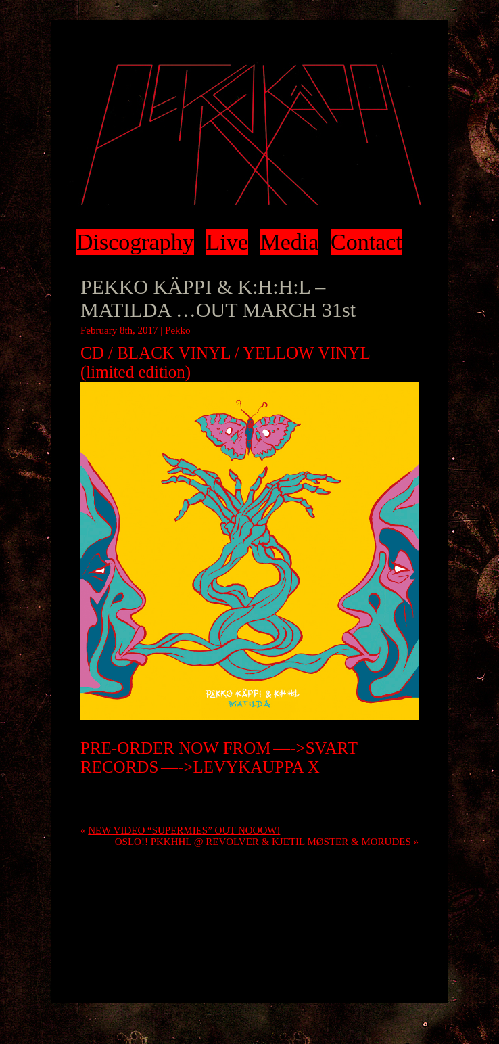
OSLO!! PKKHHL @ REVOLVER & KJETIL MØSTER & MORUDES (263, 841)
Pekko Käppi (249, 135)
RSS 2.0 (384, 793)
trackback (303, 805)
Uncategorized (109, 793)
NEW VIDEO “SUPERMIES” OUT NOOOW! (184, 830)
